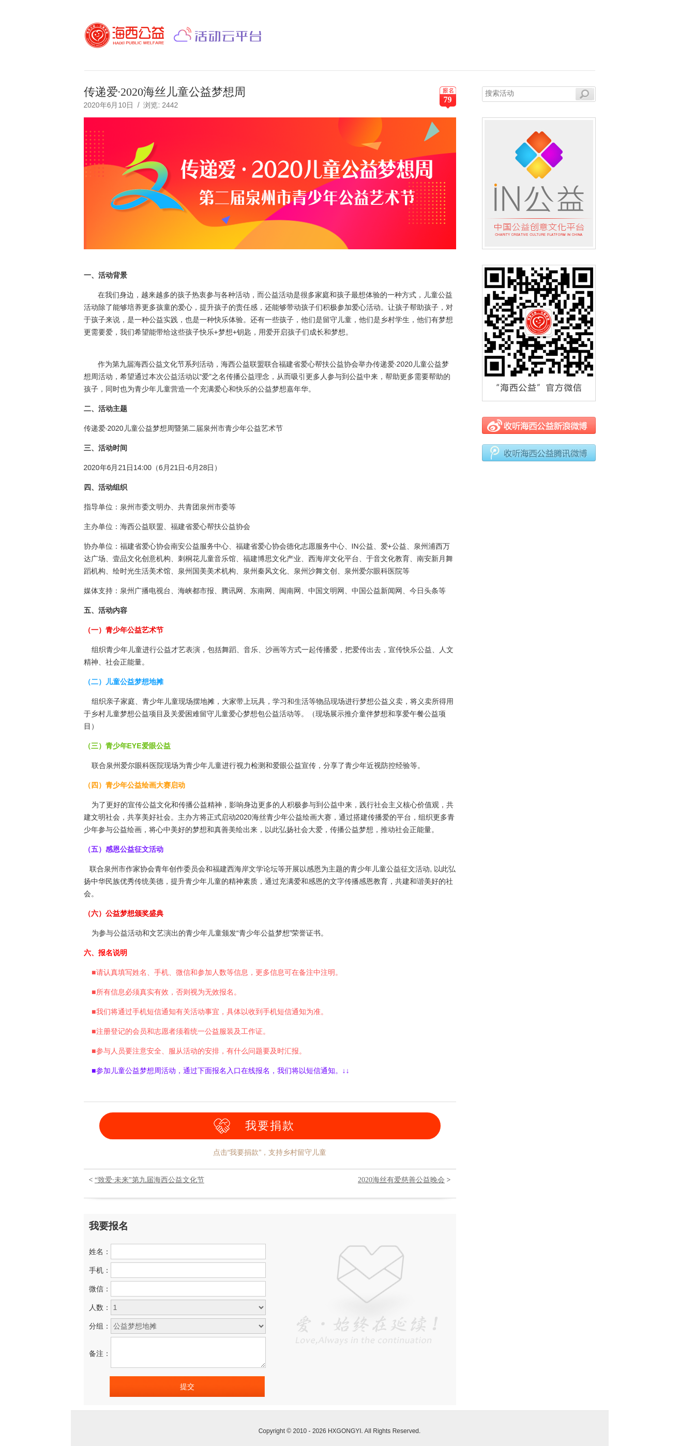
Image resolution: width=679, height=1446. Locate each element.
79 (448, 99)
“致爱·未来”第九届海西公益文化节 (149, 1180)
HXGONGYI (344, 1431)
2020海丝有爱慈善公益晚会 (401, 1180)
